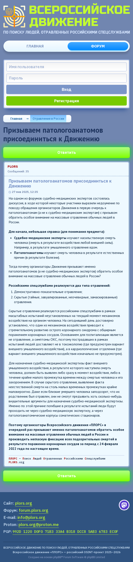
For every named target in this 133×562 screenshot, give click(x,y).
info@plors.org (31, 517)
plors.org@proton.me (39, 524)
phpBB (57, 557)
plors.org (23, 503)
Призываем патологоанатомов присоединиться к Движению (60, 183)
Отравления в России (48, 119)
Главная (35, 46)
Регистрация (66, 100)
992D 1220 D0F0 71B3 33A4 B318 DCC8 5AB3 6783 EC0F (65, 531)
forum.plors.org (33, 510)
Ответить (66, 152)
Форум (98, 46)
